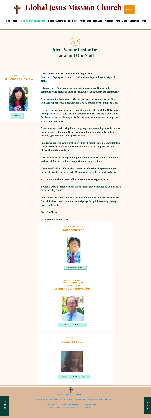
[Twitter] (5, 405)
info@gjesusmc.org (75, 135)
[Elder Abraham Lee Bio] (75, 267)
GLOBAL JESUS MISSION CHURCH (70, 395)
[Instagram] (5, 408)
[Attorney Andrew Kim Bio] (72, 325)
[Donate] (129, 9)
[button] (147, 405)
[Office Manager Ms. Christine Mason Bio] (74, 377)
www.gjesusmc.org (100, 179)
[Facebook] (5, 401)
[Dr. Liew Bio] (17, 116)
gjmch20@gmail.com (90, 399)
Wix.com (93, 408)
